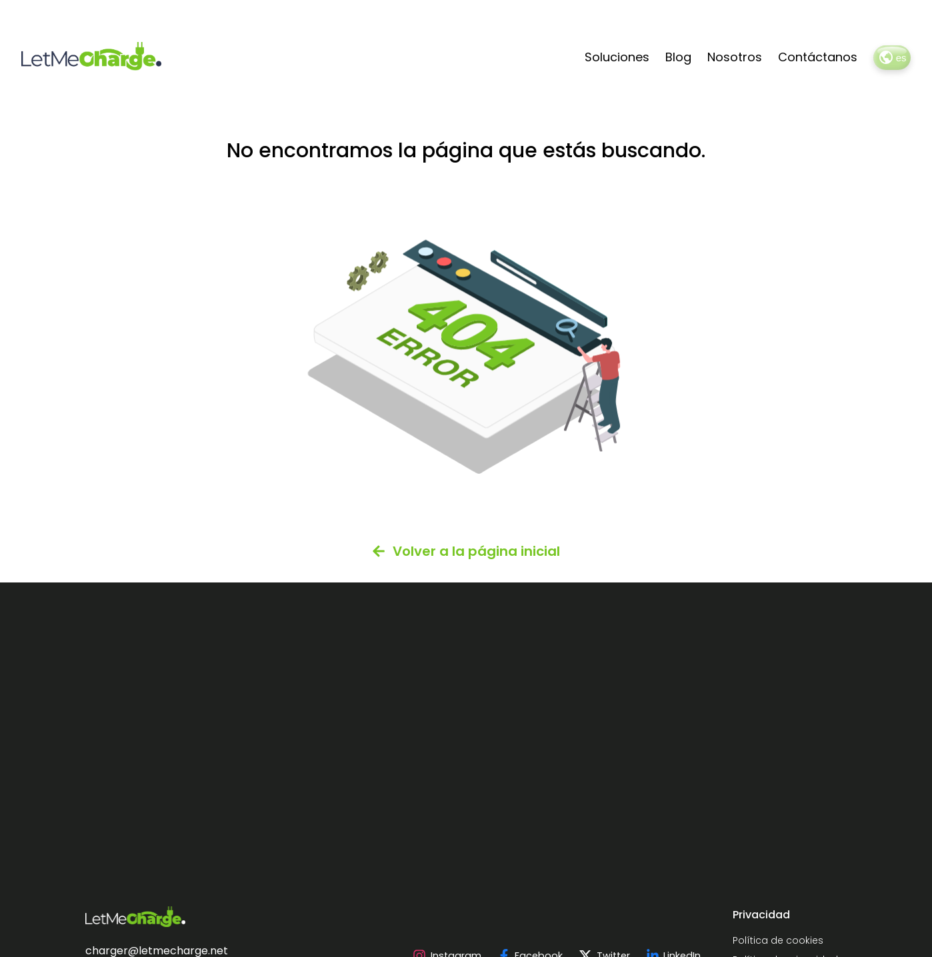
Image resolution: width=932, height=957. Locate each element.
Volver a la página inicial (466, 551)
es (892, 57)
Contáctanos (817, 57)
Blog (678, 57)
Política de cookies (778, 940)
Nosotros (734, 57)
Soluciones (617, 57)
